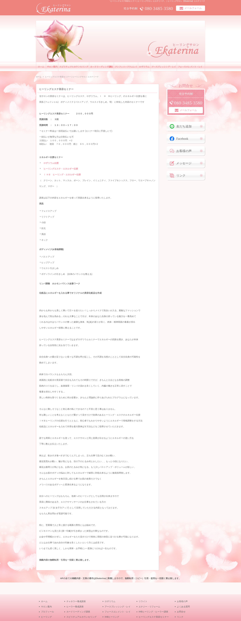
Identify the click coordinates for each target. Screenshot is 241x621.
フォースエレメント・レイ (190, 66)
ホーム (41, 66)
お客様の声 (181, 151)
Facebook (179, 138)
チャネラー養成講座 (76, 601)
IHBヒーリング (112, 617)
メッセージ (181, 163)
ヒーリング (46, 617)
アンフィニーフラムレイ (126, 66)
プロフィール (47, 611)
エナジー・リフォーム (149, 606)
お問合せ (181, 611)
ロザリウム (144, 66)
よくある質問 (183, 606)
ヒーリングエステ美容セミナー (56, 89)
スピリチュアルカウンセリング (73, 66)
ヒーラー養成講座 (75, 606)
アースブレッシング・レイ (163, 66)
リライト (143, 601)
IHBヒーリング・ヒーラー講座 (153, 611)
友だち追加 (181, 126)
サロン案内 (52, 66)
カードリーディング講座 (101, 66)
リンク (178, 175)
